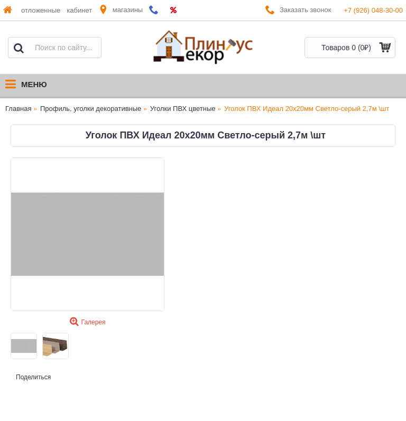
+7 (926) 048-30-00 (373, 10)
